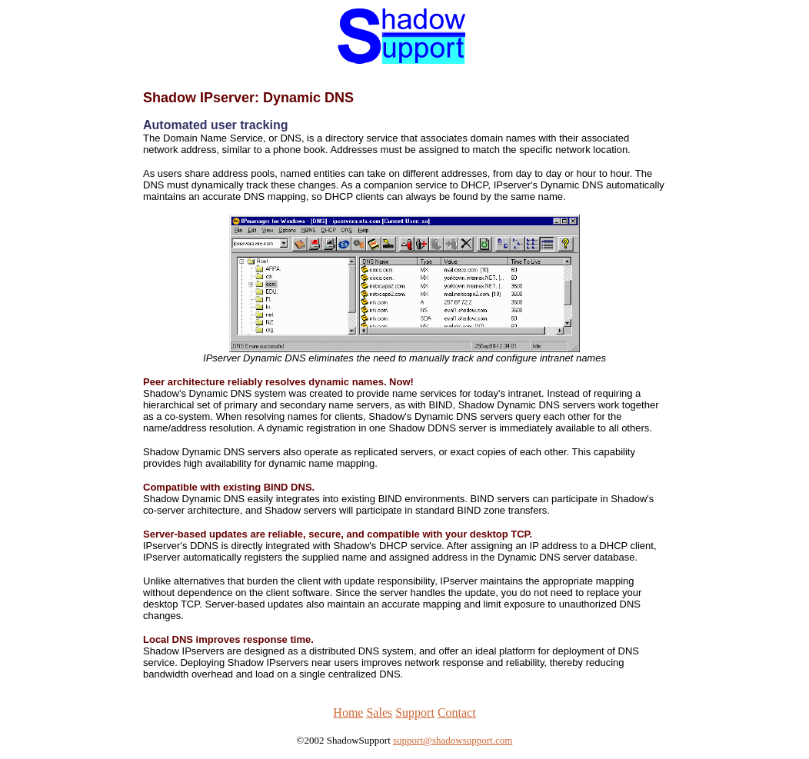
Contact (457, 712)
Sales (379, 712)
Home (348, 712)
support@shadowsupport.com (452, 740)
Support (414, 712)
